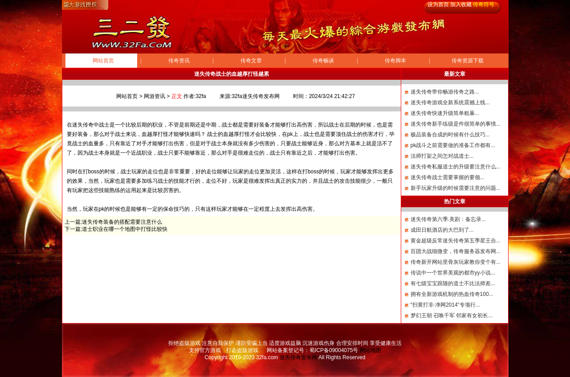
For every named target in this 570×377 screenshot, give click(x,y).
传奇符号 (483, 4)
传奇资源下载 (468, 60)
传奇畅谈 (323, 60)
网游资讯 (154, 96)
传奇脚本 (395, 60)
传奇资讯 (179, 60)
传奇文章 (251, 60)
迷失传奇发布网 (298, 357)
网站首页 (103, 60)
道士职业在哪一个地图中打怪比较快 (124, 229)
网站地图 (370, 350)
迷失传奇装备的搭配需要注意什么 (122, 222)
